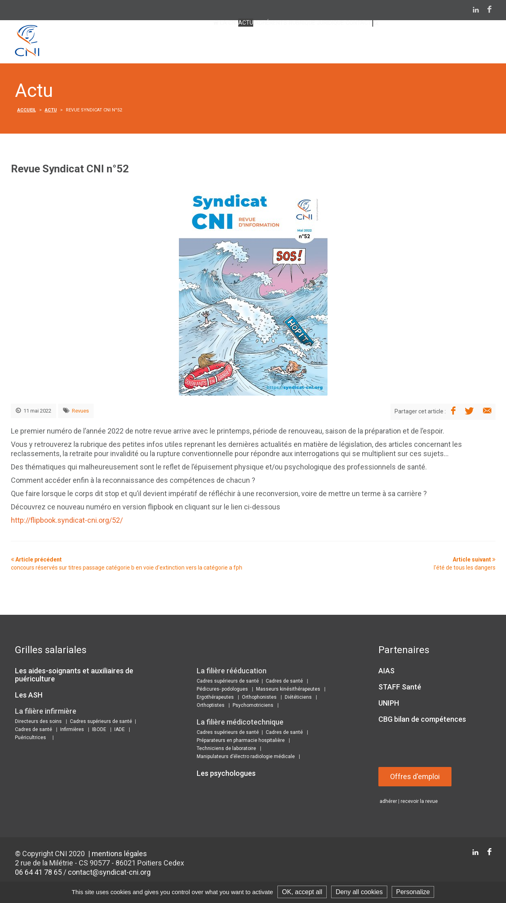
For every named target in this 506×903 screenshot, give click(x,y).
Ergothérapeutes (215, 698)
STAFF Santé (399, 688)
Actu (175, 43)
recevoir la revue (419, 802)
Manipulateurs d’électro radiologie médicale (246, 758)
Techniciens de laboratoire (226, 749)
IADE (119, 730)
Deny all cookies (359, 891)
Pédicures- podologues (222, 690)
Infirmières (72, 730)
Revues (80, 412)
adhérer (388, 802)
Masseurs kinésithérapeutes (288, 690)
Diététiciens (298, 698)
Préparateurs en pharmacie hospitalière (241, 741)
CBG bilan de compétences (422, 720)
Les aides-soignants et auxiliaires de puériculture (74, 676)
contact (339, 43)
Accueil (26, 111)
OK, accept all (302, 891)
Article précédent (126, 564)
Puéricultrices (30, 739)
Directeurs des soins (38, 722)
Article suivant (465, 564)
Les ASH (28, 696)
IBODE (99, 730)
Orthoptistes (211, 706)
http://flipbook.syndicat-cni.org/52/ (67, 521)
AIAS (386, 672)
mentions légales (119, 855)
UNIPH (388, 704)
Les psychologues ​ (227, 774)
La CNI (143, 43)
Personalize (413, 891)
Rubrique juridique (279, 43)
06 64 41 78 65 (38, 873)
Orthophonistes (259, 698)
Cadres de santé (33, 730)
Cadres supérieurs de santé (101, 722)
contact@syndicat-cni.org (109, 873)
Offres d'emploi (415, 777)
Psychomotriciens (253, 706)
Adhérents (215, 43)
